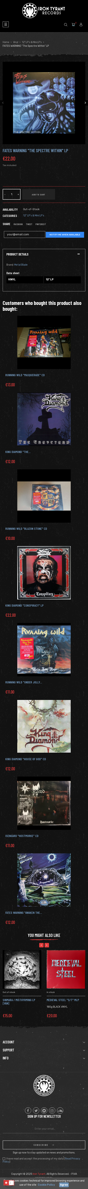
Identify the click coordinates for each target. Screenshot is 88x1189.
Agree (64, 1184)
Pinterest (40, 224)
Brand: (10, 264)
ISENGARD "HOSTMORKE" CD (21, 836)
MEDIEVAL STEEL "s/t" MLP (63, 1000)
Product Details (17, 254)
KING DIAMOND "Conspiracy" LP (24, 605)
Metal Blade (21, 264)
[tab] (44, 254)
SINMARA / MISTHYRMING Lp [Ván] (19, 1001)
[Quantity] (11, 194)
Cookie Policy (46, 1184)
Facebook (18, 224)
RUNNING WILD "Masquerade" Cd (25, 375)
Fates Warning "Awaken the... (23, 913)
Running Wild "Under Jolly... (23, 682)
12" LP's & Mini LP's (33, 215)
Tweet (29, 224)
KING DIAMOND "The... (18, 452)
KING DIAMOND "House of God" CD (25, 759)
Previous (2, 103)
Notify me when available (65, 234)
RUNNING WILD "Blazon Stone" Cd (26, 528)
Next (85, 103)
